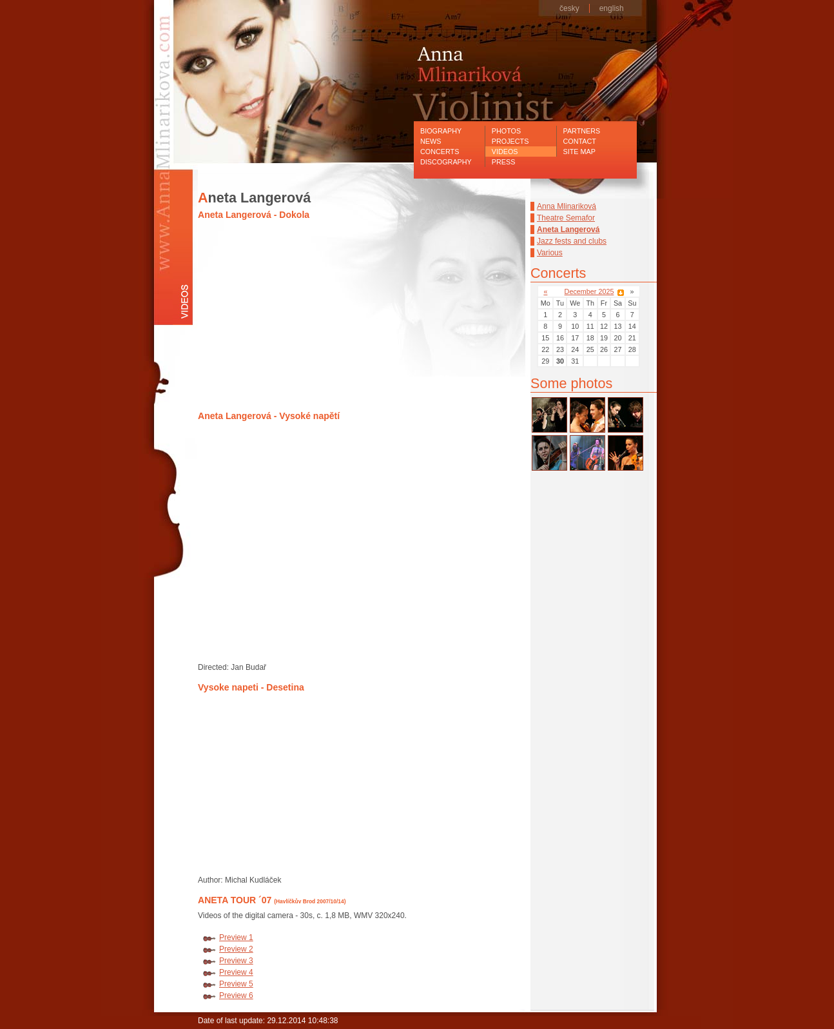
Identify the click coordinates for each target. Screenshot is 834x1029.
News (430, 141)
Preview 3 (236, 960)
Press (504, 162)
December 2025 (589, 291)
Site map (579, 151)
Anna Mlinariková (566, 206)
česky (569, 8)
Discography (446, 162)
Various (550, 252)
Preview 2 (236, 949)
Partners (582, 131)
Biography (440, 131)
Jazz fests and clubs (571, 241)
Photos (506, 131)
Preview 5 (236, 983)
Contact (579, 141)
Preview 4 (236, 972)
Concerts (439, 151)
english (611, 8)
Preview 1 (236, 937)
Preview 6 (236, 995)
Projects (510, 141)
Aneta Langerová (568, 229)
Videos (505, 151)
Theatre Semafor (566, 217)
